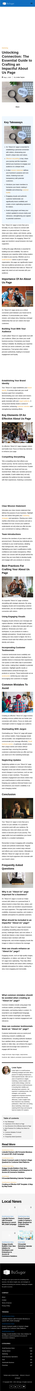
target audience (24, 401)
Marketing (5, 48)
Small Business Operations (9, 1182)
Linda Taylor (20, 77)
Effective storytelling (12, 158)
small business (7, 259)
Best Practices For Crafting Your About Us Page (16, 1129)
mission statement (17, 170)
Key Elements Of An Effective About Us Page (18, 1126)
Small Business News (8, 1150)
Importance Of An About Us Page (14, 1124)
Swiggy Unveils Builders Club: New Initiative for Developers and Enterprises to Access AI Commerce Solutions (17, 1170)
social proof (6, 676)
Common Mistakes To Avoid (13, 1132)
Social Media (5, 1176)
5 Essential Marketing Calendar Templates (17, 1178)
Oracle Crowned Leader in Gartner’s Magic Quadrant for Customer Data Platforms (25, 1222)
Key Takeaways (9, 1121)
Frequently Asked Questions (13, 1136)
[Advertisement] (17, 25)
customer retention (23, 406)
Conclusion (8, 1134)
